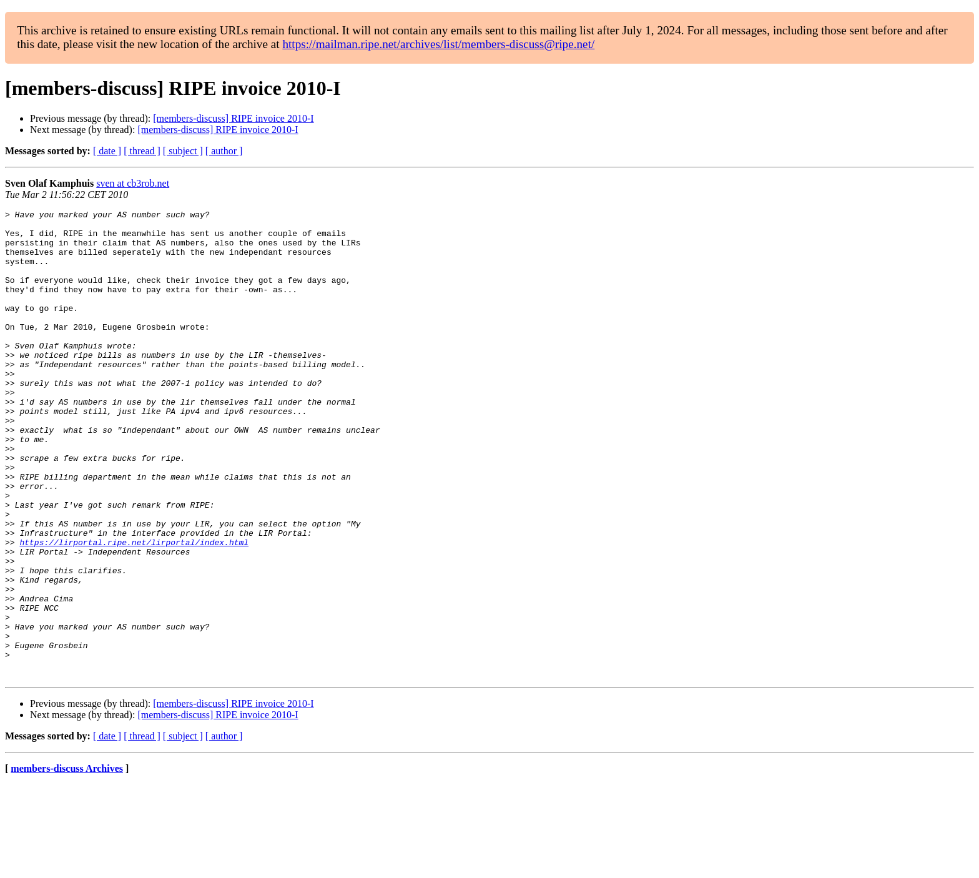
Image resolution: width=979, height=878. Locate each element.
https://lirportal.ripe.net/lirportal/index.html (133, 609)
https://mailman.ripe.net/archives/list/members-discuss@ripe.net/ (438, 44)
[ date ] (107, 151)
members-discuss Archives (67, 862)
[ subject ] (183, 151)
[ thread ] (142, 151)
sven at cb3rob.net (132, 183)
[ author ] (224, 151)
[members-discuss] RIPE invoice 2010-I (233, 118)
